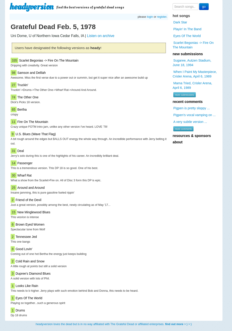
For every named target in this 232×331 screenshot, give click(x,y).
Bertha (22, 109)
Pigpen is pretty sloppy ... (191, 108)
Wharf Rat (24, 175)
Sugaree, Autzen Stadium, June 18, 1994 (192, 63)
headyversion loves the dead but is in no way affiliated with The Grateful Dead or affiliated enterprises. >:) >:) (114, 324)
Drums (20, 310)
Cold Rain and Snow (30, 261)
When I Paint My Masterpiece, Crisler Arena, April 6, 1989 (195, 74)
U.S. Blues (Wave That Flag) (36, 134)
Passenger (24, 163)
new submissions (188, 54)
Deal (20, 151)
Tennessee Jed (26, 237)
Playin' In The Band (187, 29)
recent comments (188, 102)
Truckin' (22, 85)
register (161, 16)
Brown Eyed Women (30, 224)
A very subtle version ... (190, 122)
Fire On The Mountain (32, 122)
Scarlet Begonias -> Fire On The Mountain (48, 60)
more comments (183, 128)
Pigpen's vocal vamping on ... (194, 115)
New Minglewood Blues (33, 212)
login (150, 16)
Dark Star (180, 22)
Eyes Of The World (29, 298)
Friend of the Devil (28, 200)
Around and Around (31, 187)
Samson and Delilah (31, 73)
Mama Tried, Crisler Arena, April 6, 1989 (192, 85)
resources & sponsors (192, 136)
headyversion (31, 7)
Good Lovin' (24, 249)
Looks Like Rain (27, 286)
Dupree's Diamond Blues (33, 273)
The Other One (27, 97)
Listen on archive (100, 36)
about (178, 142)
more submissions (184, 94)
